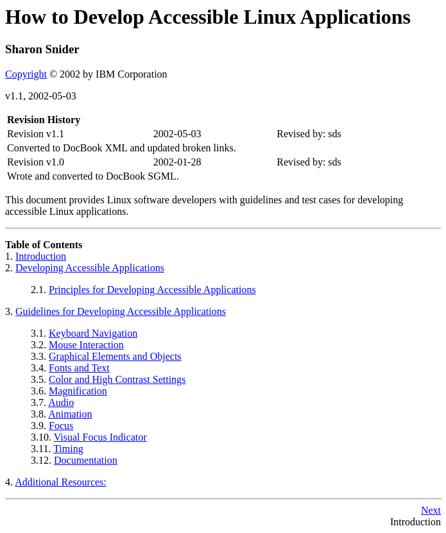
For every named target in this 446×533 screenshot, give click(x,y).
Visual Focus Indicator (100, 437)
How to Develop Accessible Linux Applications (208, 16)
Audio (61, 402)
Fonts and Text (79, 367)
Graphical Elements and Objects (115, 356)
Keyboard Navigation (93, 333)
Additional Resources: (61, 482)
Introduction (40, 256)
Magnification (78, 390)
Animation (70, 414)
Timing (68, 448)
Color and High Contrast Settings (117, 379)
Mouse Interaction (86, 344)
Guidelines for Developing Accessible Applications (120, 311)
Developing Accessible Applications (89, 267)
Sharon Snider (42, 49)
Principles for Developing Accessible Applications (152, 289)
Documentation (85, 460)
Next (431, 510)
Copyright (26, 74)
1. (10, 256)
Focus (61, 425)
